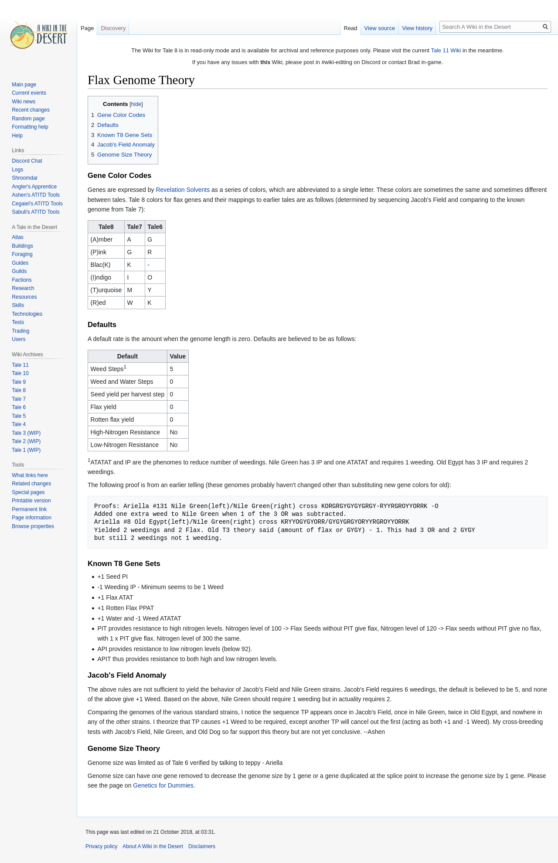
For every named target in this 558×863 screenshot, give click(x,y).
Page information (31, 518)
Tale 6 (19, 407)
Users (18, 339)
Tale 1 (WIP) (26, 450)
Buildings (22, 246)
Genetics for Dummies (163, 785)
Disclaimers (201, 846)
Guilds (19, 271)
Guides (20, 263)
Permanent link (29, 509)
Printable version (31, 501)
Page (87, 28)
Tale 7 (19, 399)
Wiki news (23, 102)
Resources (24, 297)
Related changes (31, 484)
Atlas (18, 237)
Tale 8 (19, 390)
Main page (24, 85)
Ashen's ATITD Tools (36, 195)
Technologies (27, 314)
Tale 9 (19, 382)
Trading (20, 331)
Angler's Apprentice (34, 187)
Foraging (22, 254)
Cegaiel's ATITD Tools (37, 204)
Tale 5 (19, 416)
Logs (17, 170)
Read (350, 28)
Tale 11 (20, 365)
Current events (29, 93)
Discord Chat (27, 161)
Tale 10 (20, 373)
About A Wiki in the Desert (152, 846)
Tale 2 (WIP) (26, 441)
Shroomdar (24, 178)
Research (23, 288)
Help (17, 136)
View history (417, 28)
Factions (21, 280)
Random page (28, 119)
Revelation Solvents (183, 189)
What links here (30, 475)
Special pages (28, 492)
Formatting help (30, 127)
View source (379, 28)
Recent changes (31, 110)
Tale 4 (19, 424)
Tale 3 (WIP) (26, 433)
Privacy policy (101, 846)
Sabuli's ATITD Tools (35, 212)
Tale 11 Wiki (446, 50)
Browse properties (33, 526)
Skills (18, 305)
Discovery (113, 28)
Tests (18, 322)
